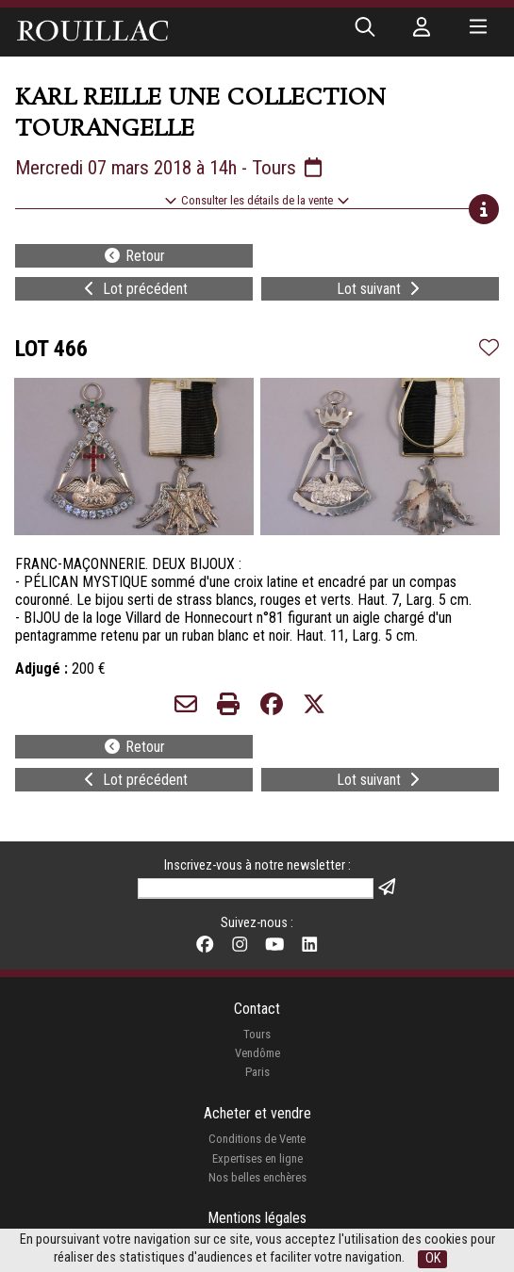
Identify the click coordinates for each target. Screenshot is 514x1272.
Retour (134, 256)
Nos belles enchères (257, 1177)
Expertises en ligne (257, 1158)
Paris (257, 1072)
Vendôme (257, 1053)
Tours (257, 1034)
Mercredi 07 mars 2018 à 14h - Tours (170, 167)
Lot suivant (380, 289)
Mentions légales (257, 1218)
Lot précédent (134, 289)
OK (432, 1258)
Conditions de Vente (257, 1139)
